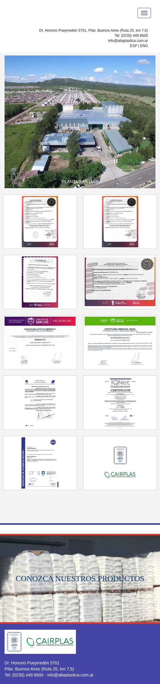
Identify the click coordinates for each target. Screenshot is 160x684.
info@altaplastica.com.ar (128, 41)
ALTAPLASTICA (35, 12)
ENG (144, 46)
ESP (133, 46)
